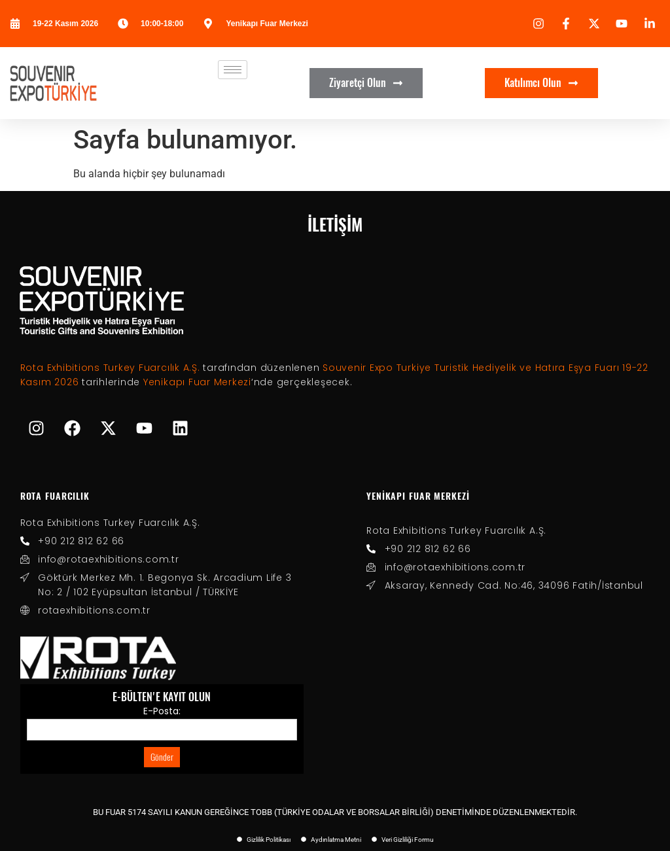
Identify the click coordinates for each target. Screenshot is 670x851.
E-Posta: (162, 711)
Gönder (161, 757)
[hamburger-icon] (232, 69)
